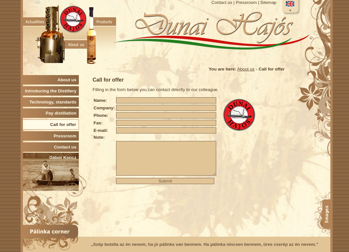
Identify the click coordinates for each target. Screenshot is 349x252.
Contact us (221, 2)
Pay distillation (62, 113)
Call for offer (64, 124)
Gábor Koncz (64, 157)
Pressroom (246, 2)
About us (245, 69)
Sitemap (268, 2)
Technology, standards (54, 102)
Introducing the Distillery (52, 90)
